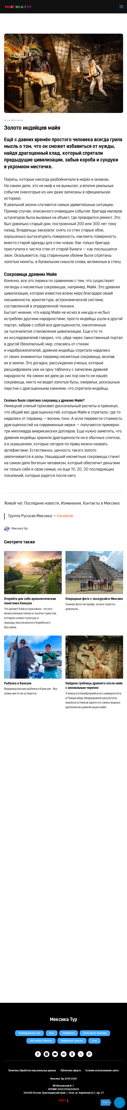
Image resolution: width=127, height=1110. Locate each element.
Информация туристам (72, 1041)
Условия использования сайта (102, 1070)
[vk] (64, 1054)
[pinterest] (89, 1054)
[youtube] (55, 1054)
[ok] (72, 1054)
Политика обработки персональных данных (32, 1070)
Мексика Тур (63, 1019)
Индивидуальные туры (29, 1033)
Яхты (51, 1033)
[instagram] (46, 1054)
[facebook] (38, 1054)
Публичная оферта (70, 1070)
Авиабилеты (68, 1033)
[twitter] (81, 1054)
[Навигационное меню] (121, 6)
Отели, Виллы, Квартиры (95, 1033)
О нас (94, 1041)
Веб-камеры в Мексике (41, 1041)
